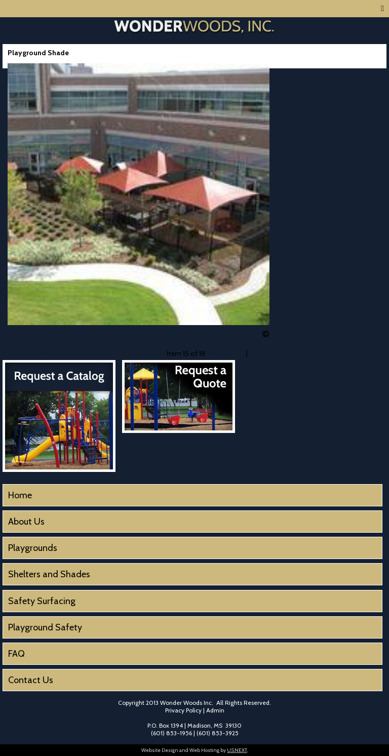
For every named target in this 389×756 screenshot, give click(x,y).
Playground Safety (45, 627)
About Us (26, 521)
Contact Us (30, 680)
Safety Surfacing (41, 601)
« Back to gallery (32, 353)
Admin (215, 710)
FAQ (16, 653)
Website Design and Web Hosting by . (194, 750)
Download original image (46, 335)
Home (20, 495)
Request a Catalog (59, 416)
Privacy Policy (183, 710)
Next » (259, 353)
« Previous (228, 353)
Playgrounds (32, 547)
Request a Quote (178, 396)
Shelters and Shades (49, 574)
